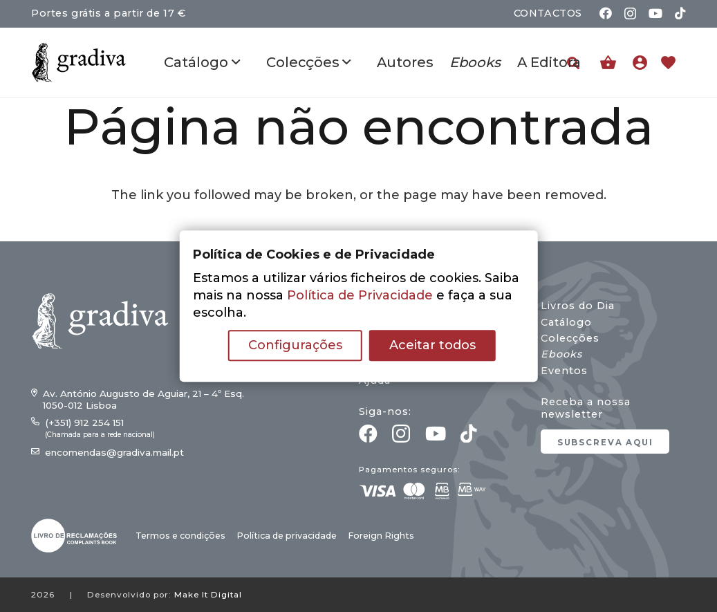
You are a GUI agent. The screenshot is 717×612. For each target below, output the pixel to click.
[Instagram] (630, 14)
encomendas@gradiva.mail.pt (114, 452)
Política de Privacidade (360, 295)
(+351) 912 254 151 (84, 422)
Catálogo (566, 322)
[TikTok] (680, 13)
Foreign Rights (381, 535)
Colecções (570, 338)
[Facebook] (605, 13)
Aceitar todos (432, 345)
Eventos (564, 370)
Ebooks (561, 354)
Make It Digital (208, 595)
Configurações (295, 345)
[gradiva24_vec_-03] (74, 536)
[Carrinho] (608, 63)
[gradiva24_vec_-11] (79, 62)
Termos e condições (180, 535)
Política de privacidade (286, 535)
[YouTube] (655, 13)
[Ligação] (643, 62)
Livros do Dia (578, 305)
